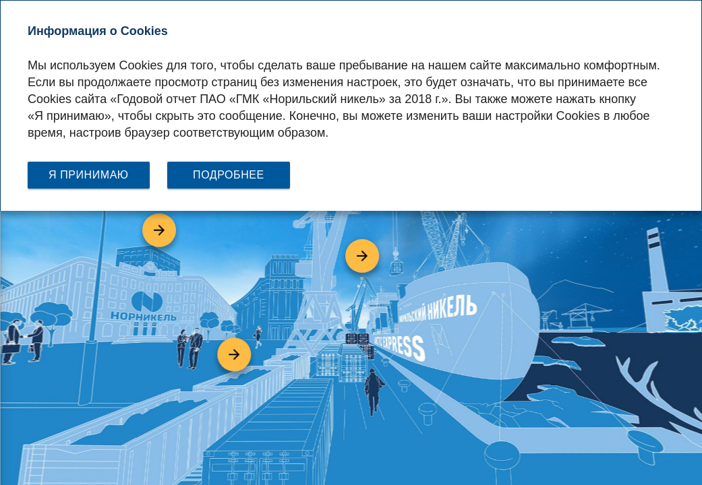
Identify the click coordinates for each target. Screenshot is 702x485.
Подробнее (228, 175)
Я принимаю (89, 175)
